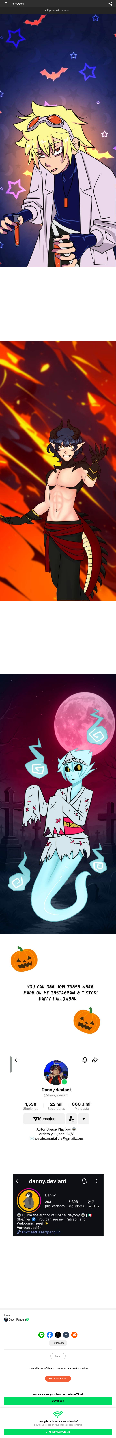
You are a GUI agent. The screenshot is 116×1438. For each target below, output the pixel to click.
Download (58, 1400)
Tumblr (66, 1335)
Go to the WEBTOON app (58, 1432)
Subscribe (59, 1343)
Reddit (74, 1335)
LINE (41, 1335)
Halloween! (17, 3)
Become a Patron (58, 1378)
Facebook (50, 1335)
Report (58, 1356)
